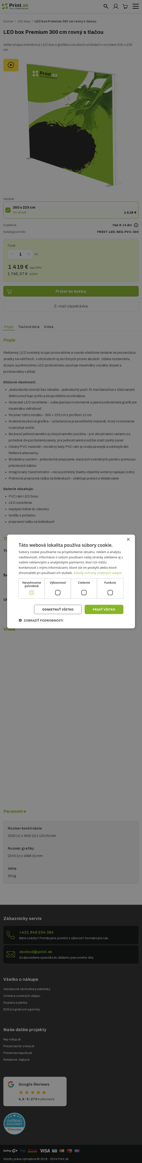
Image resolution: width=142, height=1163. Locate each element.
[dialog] (71, 581)
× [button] (128, 539)
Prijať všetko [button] (104, 609)
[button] (41, 620)
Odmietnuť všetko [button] (58, 609)
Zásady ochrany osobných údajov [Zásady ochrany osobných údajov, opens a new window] (97, 572)
